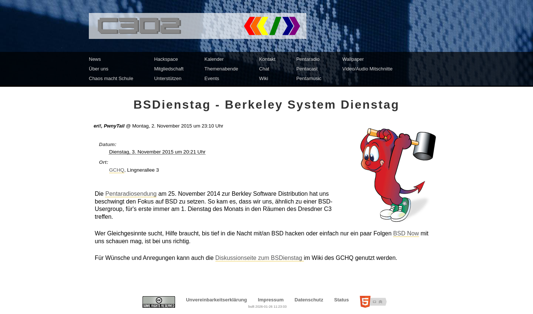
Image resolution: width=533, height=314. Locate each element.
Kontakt (267, 59)
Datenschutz (309, 300)
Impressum (271, 300)
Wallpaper (353, 59)
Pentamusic (308, 78)
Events (211, 78)
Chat (264, 69)
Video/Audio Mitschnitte (367, 69)
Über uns (98, 69)
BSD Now (406, 233)
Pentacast (307, 69)
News (95, 59)
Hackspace (166, 59)
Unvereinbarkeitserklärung (216, 300)
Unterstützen (167, 78)
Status (341, 300)
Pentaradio (307, 59)
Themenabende (221, 69)
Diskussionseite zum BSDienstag (259, 258)
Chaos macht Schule (111, 78)
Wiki (263, 78)
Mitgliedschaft (168, 69)
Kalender (214, 59)
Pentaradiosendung (131, 194)
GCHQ (116, 170)
